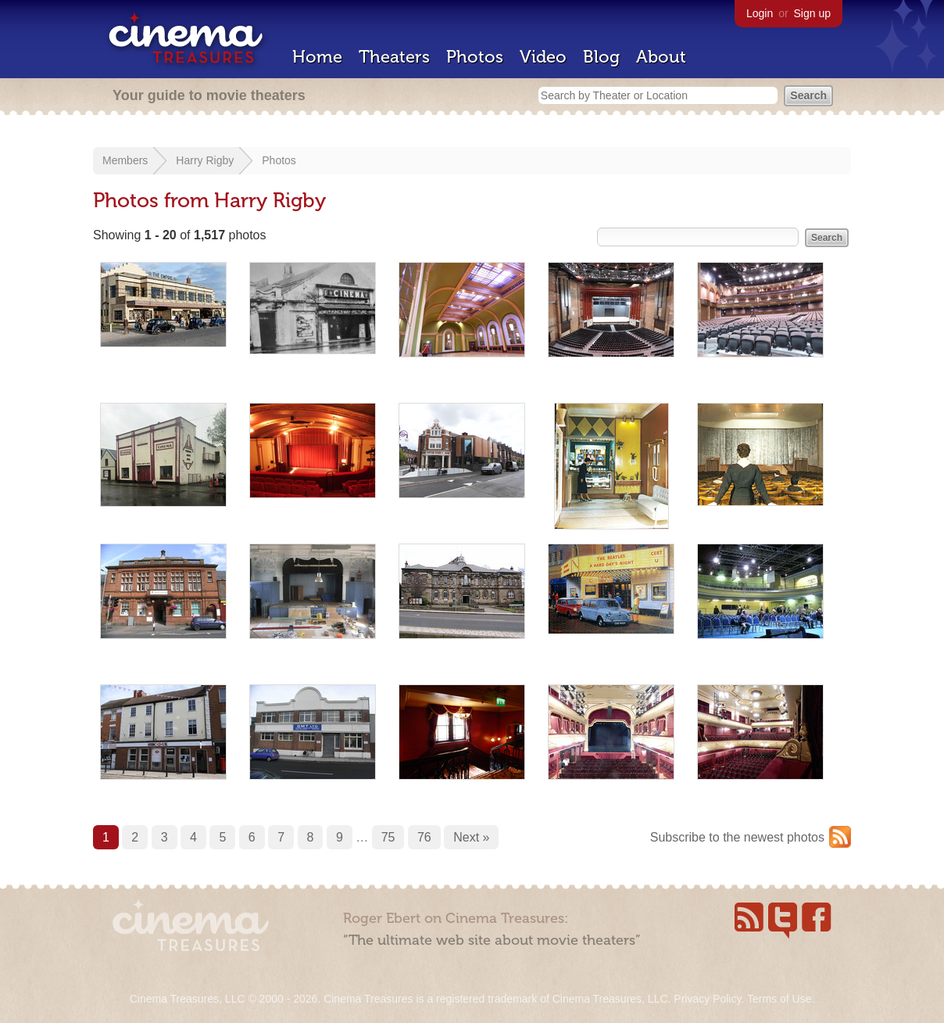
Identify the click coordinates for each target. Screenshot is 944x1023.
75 (388, 837)
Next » (471, 837)
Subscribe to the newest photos (737, 837)
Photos (474, 56)
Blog (601, 56)
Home (317, 56)
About (661, 56)
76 (424, 837)
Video (543, 56)
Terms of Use (779, 998)
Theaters (394, 56)
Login (759, 13)
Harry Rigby (205, 160)
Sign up (812, 13)
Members (125, 160)
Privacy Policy (707, 998)
